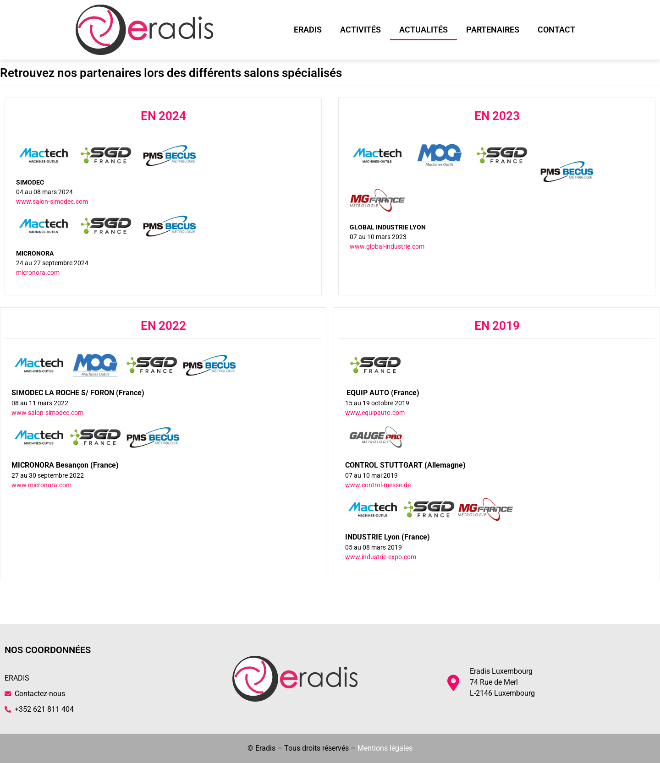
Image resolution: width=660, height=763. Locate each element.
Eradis (308, 29)
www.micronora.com (41, 485)
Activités (360, 29)
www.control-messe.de (378, 485)
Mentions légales (385, 748)
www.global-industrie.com (387, 246)
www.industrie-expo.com (380, 557)
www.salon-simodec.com (52, 201)
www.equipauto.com (375, 412)
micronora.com (38, 272)
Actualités (423, 29)
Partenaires (492, 29)
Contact (556, 29)
